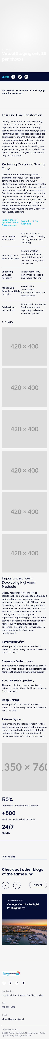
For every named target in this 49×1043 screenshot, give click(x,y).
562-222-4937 (8, 1007)
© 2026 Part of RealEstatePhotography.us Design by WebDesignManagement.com (24, 1034)
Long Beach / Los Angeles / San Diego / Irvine (22, 995)
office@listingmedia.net (13, 1019)
